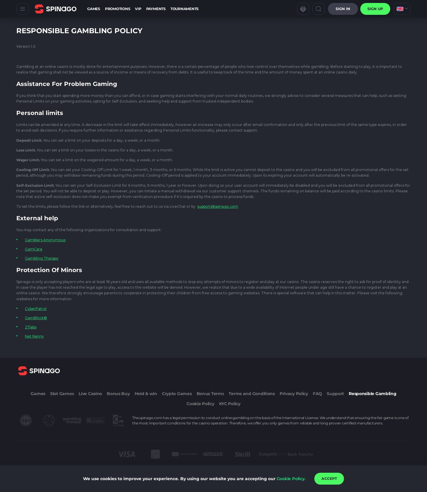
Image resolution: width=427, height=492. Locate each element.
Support (335, 393)
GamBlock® (36, 318)
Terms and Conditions (252, 393)
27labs (30, 327)
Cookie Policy (200, 403)
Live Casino (90, 393)
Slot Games (62, 393)
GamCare (33, 249)
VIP (138, 9)
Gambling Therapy (41, 258)
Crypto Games (177, 393)
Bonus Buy (118, 393)
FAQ (317, 393)
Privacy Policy (294, 393)
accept (329, 478)
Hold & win (146, 393)
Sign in (343, 9)
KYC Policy (229, 403)
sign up (375, 9)
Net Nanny (34, 336)
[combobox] (402, 9)
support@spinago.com (217, 206)
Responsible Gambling (372, 393)
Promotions (117, 9)
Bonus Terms (210, 393)
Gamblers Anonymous (45, 240)
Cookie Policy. (291, 478)
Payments (156, 9)
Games (93, 9)
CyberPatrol (36, 308)
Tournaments (185, 9)
